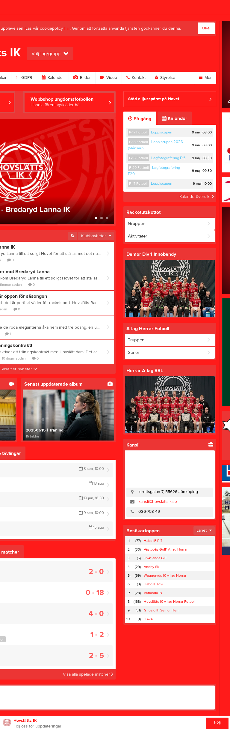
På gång (139, 119)
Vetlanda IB (153, 592)
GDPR (24, 77)
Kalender (53, 77)
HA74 (148, 619)
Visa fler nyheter (19, 369)
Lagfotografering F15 (168, 158)
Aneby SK (151, 566)
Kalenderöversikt (196, 196)
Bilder (82, 77)
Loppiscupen (161, 132)
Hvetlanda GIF (155, 558)
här (67, 28)
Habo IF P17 (153, 540)
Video (108, 77)
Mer (205, 77)
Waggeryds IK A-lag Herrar (165, 575)
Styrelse (165, 77)
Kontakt (136, 77)
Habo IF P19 (153, 584)
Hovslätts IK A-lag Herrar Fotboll (170, 601)
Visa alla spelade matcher (88, 674)
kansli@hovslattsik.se (157, 501)
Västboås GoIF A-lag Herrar (165, 549)
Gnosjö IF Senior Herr (161, 610)
